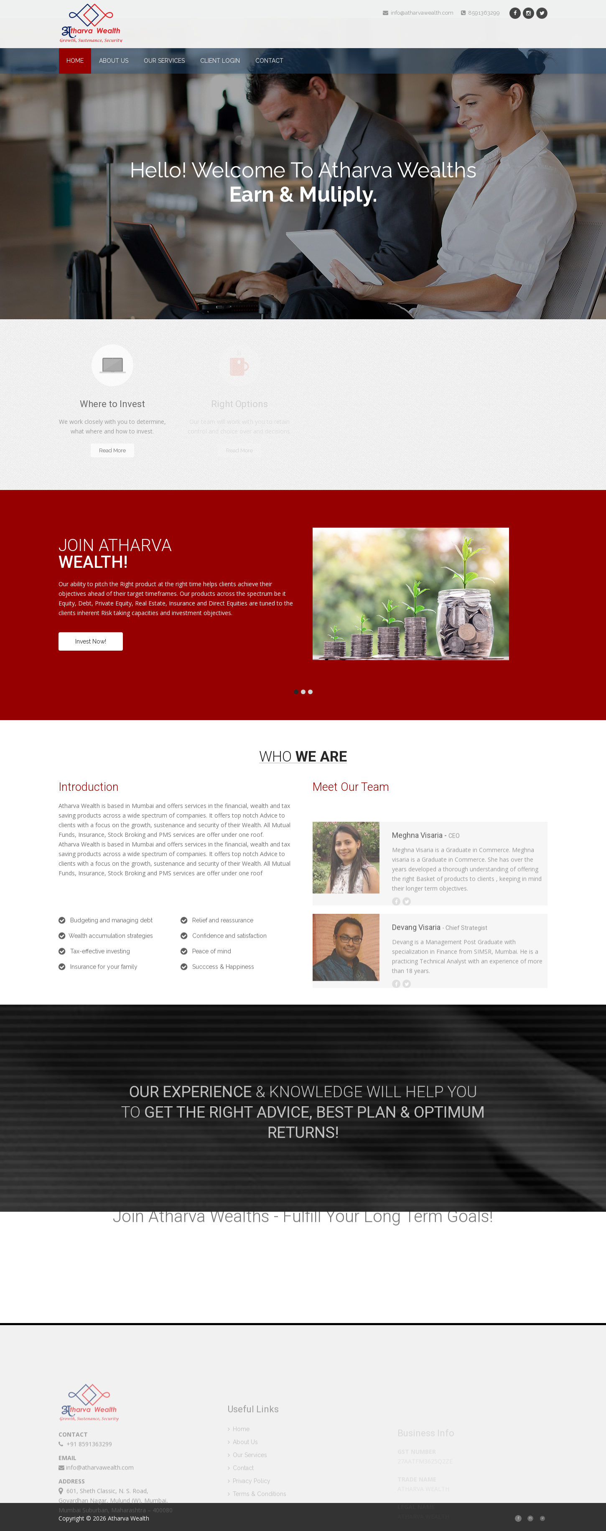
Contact (269, 60)
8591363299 (480, 13)
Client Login (220, 60)
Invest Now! (90, 641)
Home (75, 60)
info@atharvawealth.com (418, 13)
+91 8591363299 (85, 1491)
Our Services (164, 60)
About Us (113, 60)
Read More (112, 450)
